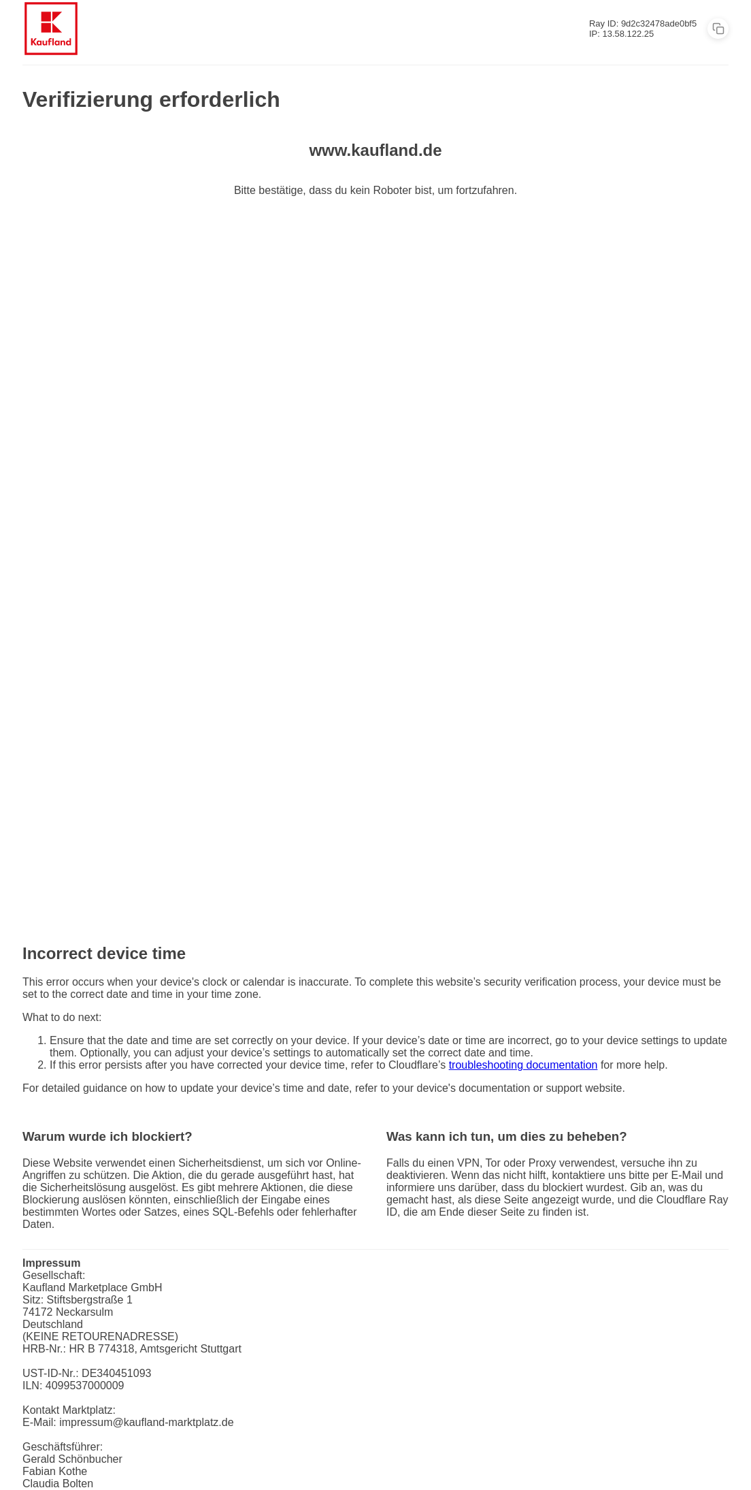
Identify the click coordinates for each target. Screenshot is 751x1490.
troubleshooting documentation (523, 1065)
